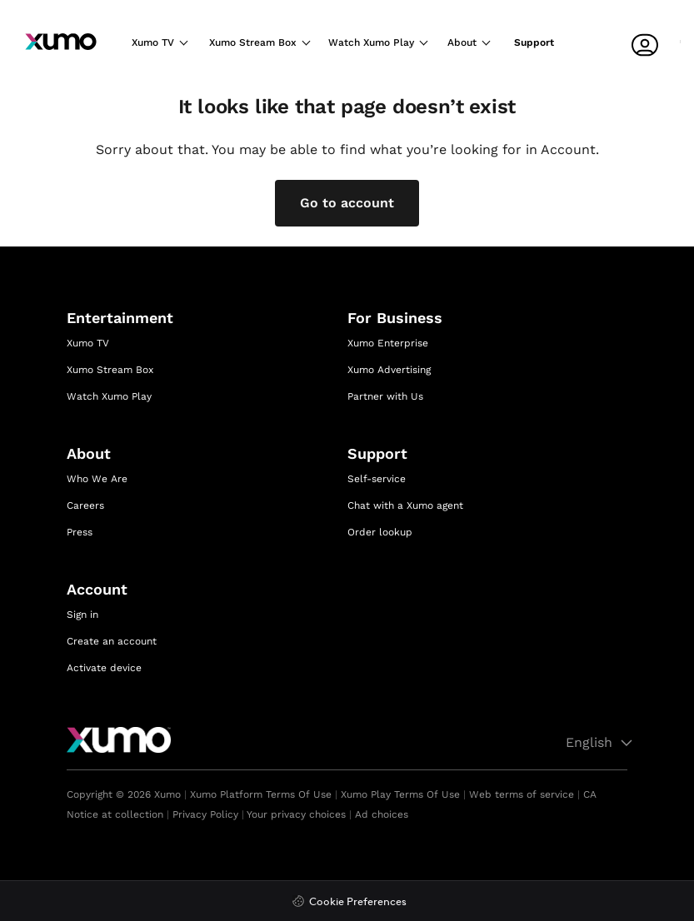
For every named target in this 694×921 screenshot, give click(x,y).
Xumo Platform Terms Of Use (261, 794)
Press (79, 532)
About (463, 42)
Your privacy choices (296, 814)
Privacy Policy (205, 814)
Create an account (112, 641)
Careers (85, 505)
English (601, 743)
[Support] (537, 47)
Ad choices (381, 814)
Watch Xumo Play (370, 42)
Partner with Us (385, 396)
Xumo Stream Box (251, 42)
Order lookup (379, 532)
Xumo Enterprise (387, 343)
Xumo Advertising (389, 370)
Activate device (104, 668)
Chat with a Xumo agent (405, 505)
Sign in (82, 614)
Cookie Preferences (358, 902)
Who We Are (97, 479)
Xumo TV (153, 42)
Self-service (376, 479)
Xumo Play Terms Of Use (400, 794)
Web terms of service (521, 794)
